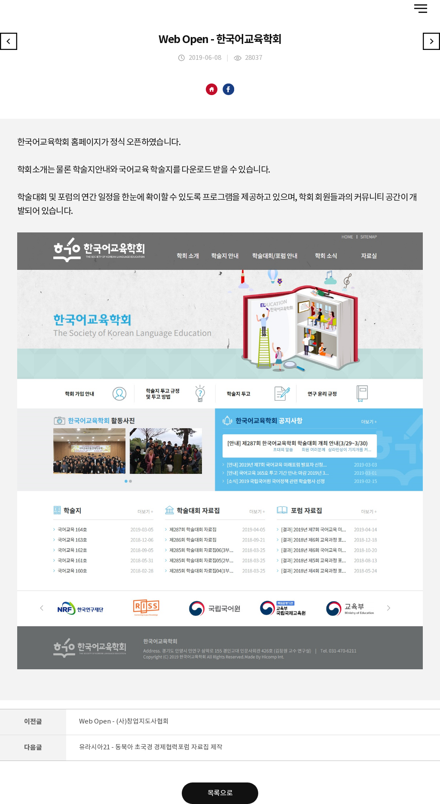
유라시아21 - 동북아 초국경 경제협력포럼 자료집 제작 (151, 747)
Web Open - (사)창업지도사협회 (124, 721)
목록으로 (220, 793)
